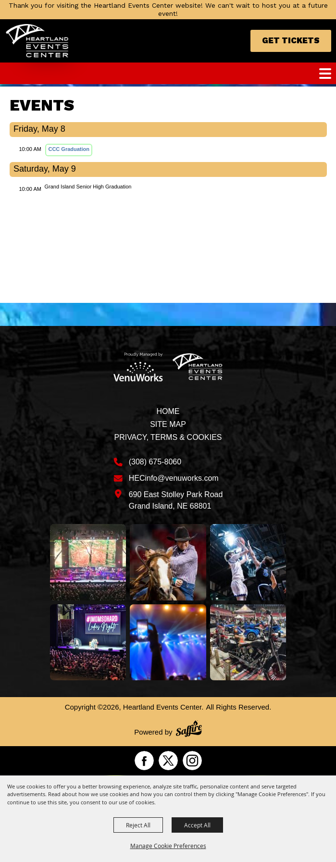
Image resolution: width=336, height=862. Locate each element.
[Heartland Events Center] (37, 41)
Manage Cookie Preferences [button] (168, 846)
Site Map (168, 424)
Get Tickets (291, 40)
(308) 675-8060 (155, 462)
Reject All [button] (138, 825)
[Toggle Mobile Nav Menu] (325, 73)
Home (167, 411)
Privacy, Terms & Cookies (168, 437)
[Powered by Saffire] (189, 730)
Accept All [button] (197, 825)
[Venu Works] (138, 366)
